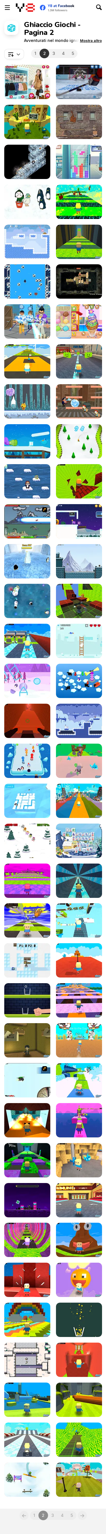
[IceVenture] (79, 561)
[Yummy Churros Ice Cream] (79, 321)
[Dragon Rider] (27, 521)
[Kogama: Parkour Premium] (79, 1440)
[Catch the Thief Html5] (79, 401)
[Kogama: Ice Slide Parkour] (79, 881)
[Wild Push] (27, 761)
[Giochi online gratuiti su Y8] (25, 7)
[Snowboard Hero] (27, 1480)
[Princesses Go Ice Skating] (27, 82)
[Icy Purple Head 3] (27, 441)
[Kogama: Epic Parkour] (79, 1360)
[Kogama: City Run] (79, 361)
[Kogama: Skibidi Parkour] (27, 1160)
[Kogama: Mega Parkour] (27, 920)
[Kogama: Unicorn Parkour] (79, 1120)
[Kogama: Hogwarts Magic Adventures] (27, 1040)
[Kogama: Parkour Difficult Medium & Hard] (79, 1480)
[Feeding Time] (27, 202)
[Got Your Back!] (79, 681)
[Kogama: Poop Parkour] (79, 1240)
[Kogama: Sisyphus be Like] (27, 721)
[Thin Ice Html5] (27, 1360)
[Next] (82, 1515)
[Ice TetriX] (79, 162)
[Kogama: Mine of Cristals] (79, 1160)
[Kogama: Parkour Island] (27, 122)
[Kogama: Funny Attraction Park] (27, 1400)
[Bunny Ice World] (79, 641)
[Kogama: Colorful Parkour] (27, 1320)
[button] (91, 40)
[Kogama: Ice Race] (27, 1440)
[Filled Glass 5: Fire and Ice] (79, 1320)
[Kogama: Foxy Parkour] (79, 242)
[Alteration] (79, 281)
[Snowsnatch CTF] (27, 960)
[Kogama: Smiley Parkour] (79, 1280)
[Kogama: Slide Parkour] (27, 1120)
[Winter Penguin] (27, 681)
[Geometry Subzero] (27, 1200)
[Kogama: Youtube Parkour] (79, 960)
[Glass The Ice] (27, 1000)
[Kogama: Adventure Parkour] (79, 1080)
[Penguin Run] (27, 561)
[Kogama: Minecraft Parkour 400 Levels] (79, 920)
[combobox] (14, 54)
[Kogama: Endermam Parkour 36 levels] (79, 801)
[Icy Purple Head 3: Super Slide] (79, 521)
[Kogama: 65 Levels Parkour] (27, 1240)
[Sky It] (27, 841)
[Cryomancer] (79, 721)
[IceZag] (27, 162)
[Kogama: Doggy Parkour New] (79, 601)
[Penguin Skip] (27, 481)
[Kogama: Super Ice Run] (27, 641)
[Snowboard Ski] (79, 441)
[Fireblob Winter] (27, 242)
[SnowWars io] (27, 601)
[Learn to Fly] (27, 1080)
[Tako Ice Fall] (27, 401)
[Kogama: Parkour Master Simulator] (79, 761)
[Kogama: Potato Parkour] (79, 202)
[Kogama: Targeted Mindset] (27, 1280)
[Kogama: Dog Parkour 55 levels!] (79, 1040)
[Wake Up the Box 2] (79, 122)
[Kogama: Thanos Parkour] (27, 881)
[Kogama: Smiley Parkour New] (27, 361)
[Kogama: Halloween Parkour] (79, 1000)
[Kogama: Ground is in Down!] (79, 1400)
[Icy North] (27, 801)
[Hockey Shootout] (79, 82)
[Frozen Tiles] (79, 841)
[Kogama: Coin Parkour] (79, 481)
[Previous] (24, 1515)
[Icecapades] (27, 281)
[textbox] (14, 54)
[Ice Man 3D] (27, 321)
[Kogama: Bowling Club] (79, 1200)
